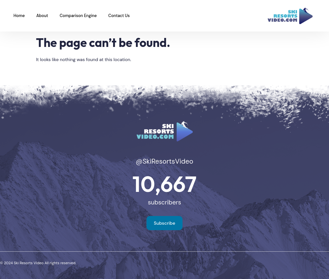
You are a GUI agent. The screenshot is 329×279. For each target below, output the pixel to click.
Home (19, 15)
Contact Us (119, 15)
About (42, 15)
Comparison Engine (78, 15)
